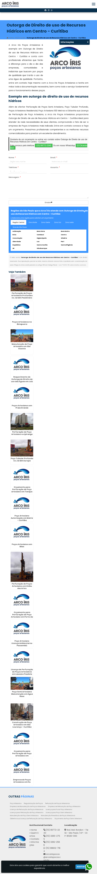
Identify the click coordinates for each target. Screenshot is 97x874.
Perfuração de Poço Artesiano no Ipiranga (21, 433)
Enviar (48, 202)
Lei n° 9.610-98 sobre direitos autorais (72, 265)
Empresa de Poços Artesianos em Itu (22, 780)
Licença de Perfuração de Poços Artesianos (26, 809)
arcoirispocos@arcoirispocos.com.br (52, 857)
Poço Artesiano (15, 803)
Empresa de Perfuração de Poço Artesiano (64, 806)
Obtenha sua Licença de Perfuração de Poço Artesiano (31, 818)
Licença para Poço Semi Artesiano (59, 812)
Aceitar (81, 866)
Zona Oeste (45, 222)
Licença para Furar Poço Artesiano (59, 809)
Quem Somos (34, 834)
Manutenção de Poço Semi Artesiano (24, 815)
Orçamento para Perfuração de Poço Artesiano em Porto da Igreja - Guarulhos (22, 615)
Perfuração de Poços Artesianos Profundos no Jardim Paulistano (22, 295)
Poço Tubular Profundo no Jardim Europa (22, 459)
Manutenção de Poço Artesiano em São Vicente (22, 346)
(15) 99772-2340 (43, 145)
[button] (93, 4)
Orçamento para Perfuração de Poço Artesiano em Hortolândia (22, 754)
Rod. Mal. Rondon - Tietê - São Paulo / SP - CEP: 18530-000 (76, 832)
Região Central (18, 222)
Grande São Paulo (20, 227)
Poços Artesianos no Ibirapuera (22, 323)
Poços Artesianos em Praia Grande (22, 406)
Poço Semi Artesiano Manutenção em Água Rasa (22, 693)
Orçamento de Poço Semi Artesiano (68, 818)
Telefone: (14, 167)
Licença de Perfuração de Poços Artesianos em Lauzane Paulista (22, 671)
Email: (53, 157)
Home (34, 829)
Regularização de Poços (33, 803)
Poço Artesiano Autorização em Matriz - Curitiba (22, 517)
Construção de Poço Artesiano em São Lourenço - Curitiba (22, 724)
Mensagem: (15, 177)
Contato (35, 838)
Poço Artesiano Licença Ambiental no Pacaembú (21, 643)
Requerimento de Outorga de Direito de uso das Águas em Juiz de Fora (22, 380)
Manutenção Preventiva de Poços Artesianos (58, 815)
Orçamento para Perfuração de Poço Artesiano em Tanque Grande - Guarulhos (21, 490)
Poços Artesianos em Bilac (22, 545)
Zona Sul (57, 222)
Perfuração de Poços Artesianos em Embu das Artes (22, 586)
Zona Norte (33, 222)
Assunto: (55, 167)
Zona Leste (69, 222)
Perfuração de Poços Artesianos (57, 803)
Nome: (12, 157)
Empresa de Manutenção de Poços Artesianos (28, 806)
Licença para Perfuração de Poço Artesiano (26, 812)
